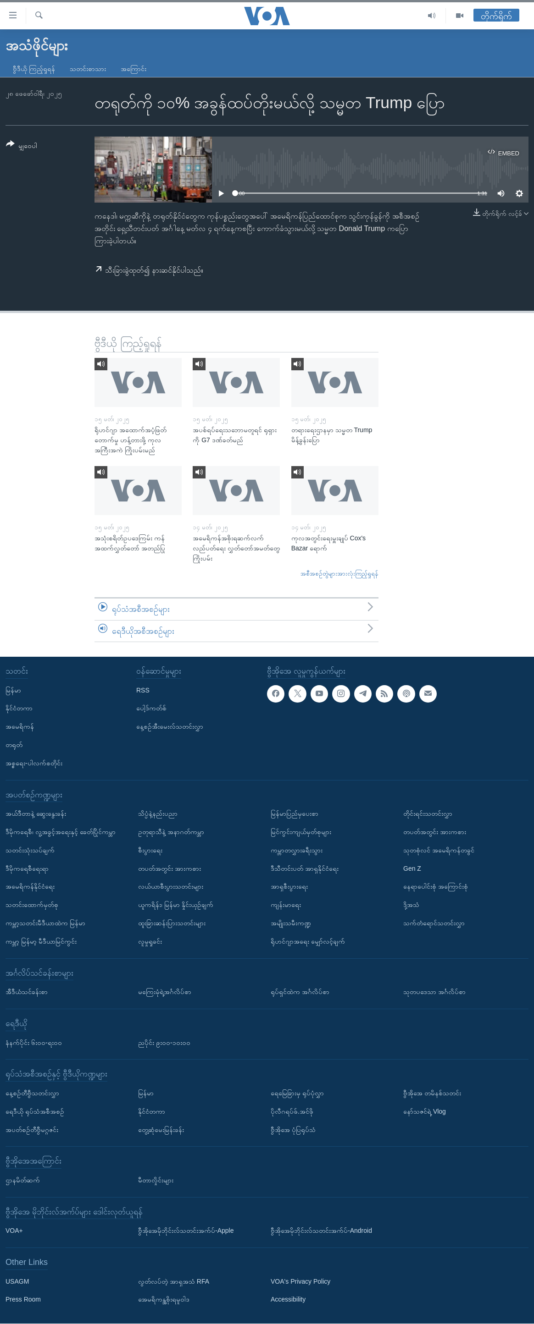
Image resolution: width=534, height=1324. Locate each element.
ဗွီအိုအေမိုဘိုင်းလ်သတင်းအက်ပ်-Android (321, 1231)
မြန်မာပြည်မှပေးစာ (294, 814)
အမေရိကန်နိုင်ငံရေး (30, 886)
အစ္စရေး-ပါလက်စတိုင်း (34, 763)
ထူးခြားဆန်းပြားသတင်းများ (172, 923)
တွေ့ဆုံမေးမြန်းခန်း (161, 1129)
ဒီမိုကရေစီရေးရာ (27, 868)
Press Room (23, 1299)
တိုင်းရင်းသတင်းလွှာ (427, 814)
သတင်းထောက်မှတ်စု (32, 905)
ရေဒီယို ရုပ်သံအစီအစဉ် (35, 1111)
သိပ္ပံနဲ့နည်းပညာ (158, 814)
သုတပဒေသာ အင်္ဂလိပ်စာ (434, 992)
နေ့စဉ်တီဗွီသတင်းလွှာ (32, 1093)
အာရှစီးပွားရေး (289, 886)
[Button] (21, 146)
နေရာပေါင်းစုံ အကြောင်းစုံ (435, 886)
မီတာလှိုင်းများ (155, 1180)
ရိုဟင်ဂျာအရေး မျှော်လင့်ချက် (308, 941)
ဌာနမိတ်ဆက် (23, 1180)
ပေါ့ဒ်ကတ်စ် (151, 708)
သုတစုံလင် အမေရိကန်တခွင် (438, 850)
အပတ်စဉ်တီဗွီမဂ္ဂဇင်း (32, 1129)
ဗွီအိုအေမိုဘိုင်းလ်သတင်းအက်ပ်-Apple (186, 1231)
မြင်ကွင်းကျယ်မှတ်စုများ (301, 831)
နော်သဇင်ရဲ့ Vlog (424, 1111)
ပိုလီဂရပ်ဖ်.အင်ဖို (292, 1111)
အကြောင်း (133, 68)
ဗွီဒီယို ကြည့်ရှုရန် (34, 68)
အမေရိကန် (20, 727)
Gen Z (412, 868)
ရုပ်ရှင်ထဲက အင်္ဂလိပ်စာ (300, 992)
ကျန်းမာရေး (286, 905)
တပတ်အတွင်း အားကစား (169, 868)
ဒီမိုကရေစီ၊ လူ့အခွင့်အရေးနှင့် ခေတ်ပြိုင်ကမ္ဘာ (61, 831)
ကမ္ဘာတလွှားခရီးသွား (297, 850)
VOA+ (14, 1231)
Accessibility (288, 1299)
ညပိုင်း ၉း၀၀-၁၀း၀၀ (164, 1042)
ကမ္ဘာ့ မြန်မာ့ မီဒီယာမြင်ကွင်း (41, 941)
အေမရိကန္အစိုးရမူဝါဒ (163, 1299)
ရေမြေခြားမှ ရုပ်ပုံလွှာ (297, 1093)
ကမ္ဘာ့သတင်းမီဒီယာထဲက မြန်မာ (45, 923)
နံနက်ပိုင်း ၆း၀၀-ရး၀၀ (34, 1042)
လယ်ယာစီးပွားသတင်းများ (170, 886)
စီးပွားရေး (150, 850)
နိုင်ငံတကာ (19, 708)
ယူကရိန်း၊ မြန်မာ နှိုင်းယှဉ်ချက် (175, 905)
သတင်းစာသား (88, 68)
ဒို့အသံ (411, 905)
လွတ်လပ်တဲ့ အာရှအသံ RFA (173, 1281)
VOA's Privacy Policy (300, 1281)
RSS (143, 690)
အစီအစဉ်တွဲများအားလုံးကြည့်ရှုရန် (339, 573)
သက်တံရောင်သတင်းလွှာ (434, 923)
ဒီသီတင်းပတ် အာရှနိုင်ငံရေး (305, 868)
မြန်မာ (13, 690)
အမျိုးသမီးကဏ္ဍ (291, 923)
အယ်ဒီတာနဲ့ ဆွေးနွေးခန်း (36, 814)
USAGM (17, 1281)
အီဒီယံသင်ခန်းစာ (27, 992)
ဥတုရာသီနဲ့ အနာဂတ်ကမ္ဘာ (171, 831)
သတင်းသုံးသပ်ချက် (30, 850)
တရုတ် (14, 744)
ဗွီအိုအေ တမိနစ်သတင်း (432, 1093)
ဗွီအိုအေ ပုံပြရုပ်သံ (293, 1129)
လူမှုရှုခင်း (150, 941)
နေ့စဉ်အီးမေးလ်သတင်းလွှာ (169, 727)
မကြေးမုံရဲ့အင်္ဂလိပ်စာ (164, 992)
